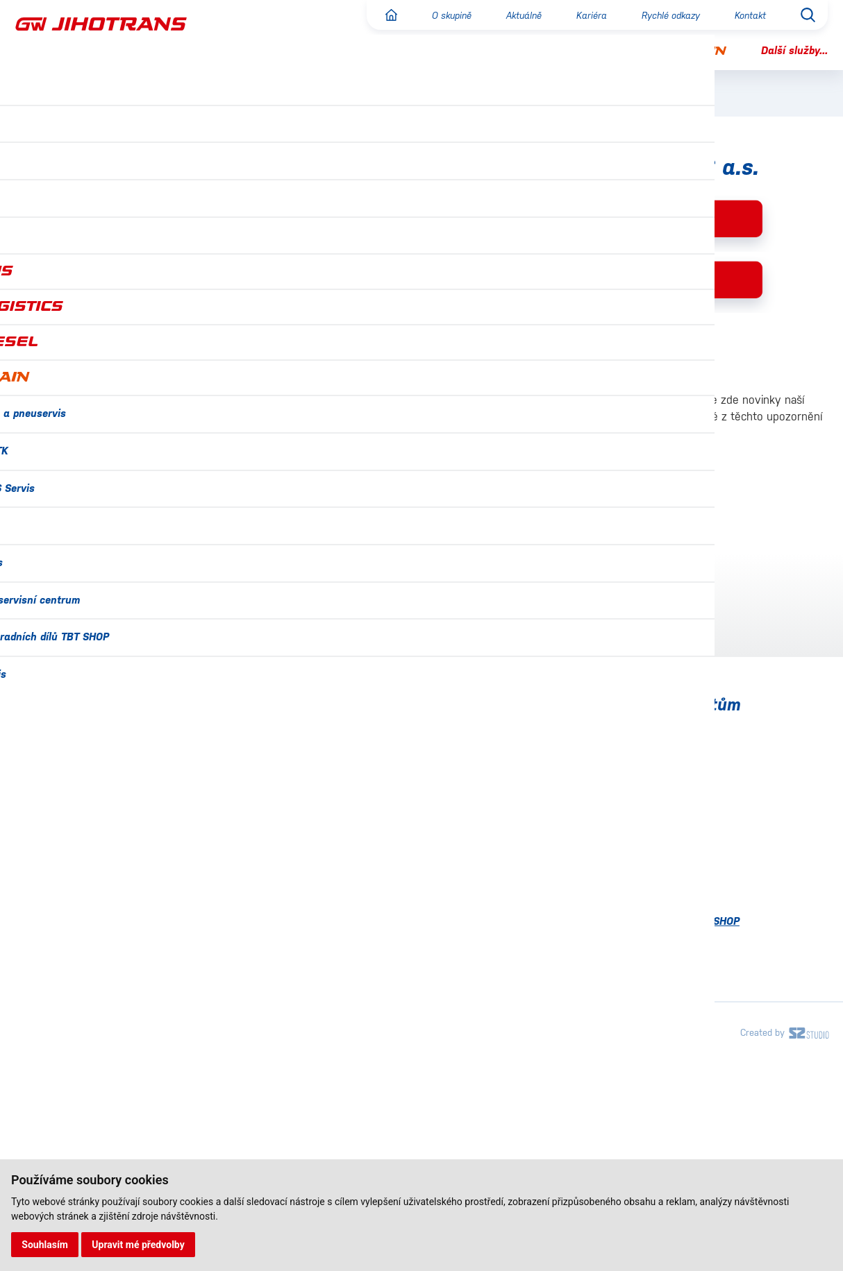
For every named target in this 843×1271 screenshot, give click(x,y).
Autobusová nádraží (102, 360)
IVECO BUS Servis (623, 907)
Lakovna (600, 938)
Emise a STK (610, 877)
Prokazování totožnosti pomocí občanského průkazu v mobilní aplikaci (526, 481)
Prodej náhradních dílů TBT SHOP (664, 1030)
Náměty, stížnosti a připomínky (100, 396)
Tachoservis (609, 1061)
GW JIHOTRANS (326, 201)
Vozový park (77, 301)
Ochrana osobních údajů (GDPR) (98, 1000)
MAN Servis (607, 968)
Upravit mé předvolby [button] (140, 1243)
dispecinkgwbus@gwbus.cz (118, 687)
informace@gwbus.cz (103, 598)
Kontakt (748, 15)
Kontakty (38, 1061)
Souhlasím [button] (45, 1243)
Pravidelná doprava (100, 227)
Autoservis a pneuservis (639, 846)
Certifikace (44, 939)
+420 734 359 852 (107, 581)
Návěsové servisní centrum (647, 1000)
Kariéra (583, 15)
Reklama (66, 331)
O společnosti (81, 198)
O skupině (436, 15)
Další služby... (792, 50)
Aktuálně (513, 15)
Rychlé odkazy (664, 15)
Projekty (37, 1031)
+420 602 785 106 (105, 670)
